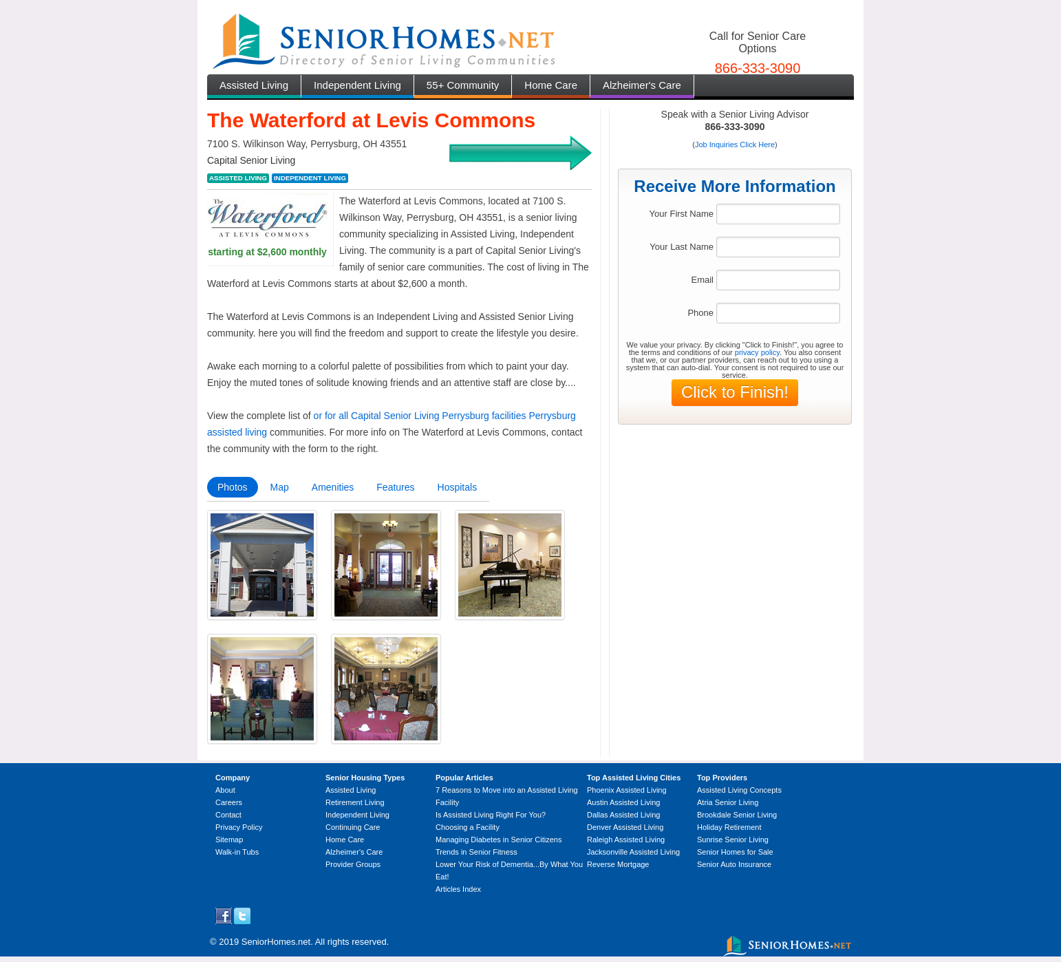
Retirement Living (355, 802)
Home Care (550, 85)
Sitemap (229, 839)
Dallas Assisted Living (623, 815)
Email (702, 280)
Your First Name (682, 214)
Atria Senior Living (727, 802)
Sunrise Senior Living (733, 839)
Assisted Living (253, 85)
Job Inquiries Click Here (735, 144)
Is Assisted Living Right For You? (491, 815)
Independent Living (357, 85)
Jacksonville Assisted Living (633, 852)
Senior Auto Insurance (734, 864)
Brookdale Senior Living (737, 815)
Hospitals (458, 487)
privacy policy (757, 352)
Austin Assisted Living (623, 802)
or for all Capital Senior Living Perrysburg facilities (420, 415)
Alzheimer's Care (642, 85)
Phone (700, 313)
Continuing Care (353, 827)
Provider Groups (353, 864)
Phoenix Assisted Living (627, 790)
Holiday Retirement (729, 827)
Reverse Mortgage (618, 864)
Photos (232, 487)
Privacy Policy (238, 827)
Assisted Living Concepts (739, 790)
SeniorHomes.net (276, 942)
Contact (228, 815)
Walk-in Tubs (237, 852)
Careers (228, 802)
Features (395, 487)
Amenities (333, 487)
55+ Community (463, 85)
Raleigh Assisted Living (626, 839)
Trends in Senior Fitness (476, 852)
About (225, 790)
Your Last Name (682, 247)
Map (279, 487)
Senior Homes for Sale (735, 852)
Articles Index (458, 889)
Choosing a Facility (468, 827)
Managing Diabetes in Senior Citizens (498, 839)
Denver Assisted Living (625, 827)
